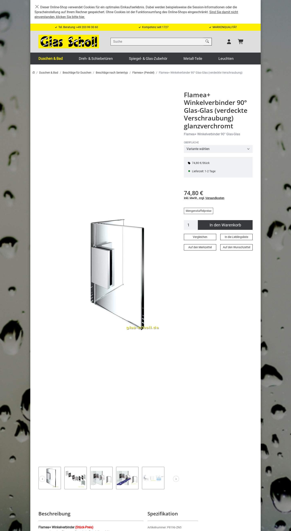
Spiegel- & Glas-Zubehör (148, 58)
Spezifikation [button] (163, 513)
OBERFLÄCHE (191, 142)
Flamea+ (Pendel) (143, 72)
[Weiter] (176, 479)
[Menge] (191, 225)
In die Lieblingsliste (236, 237)
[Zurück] (42, 479)
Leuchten (226, 58)
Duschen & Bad (50, 58)
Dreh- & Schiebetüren (96, 58)
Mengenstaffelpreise (198, 210)
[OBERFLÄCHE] (218, 149)
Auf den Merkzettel (200, 247)
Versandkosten (214, 198)
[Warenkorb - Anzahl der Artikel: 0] (241, 41)
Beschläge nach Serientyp (112, 72)
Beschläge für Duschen (77, 72)
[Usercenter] (229, 41)
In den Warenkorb (225, 225)
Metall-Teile (192, 58)
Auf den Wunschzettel (236, 247)
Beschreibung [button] (54, 513)
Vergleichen (200, 237)
